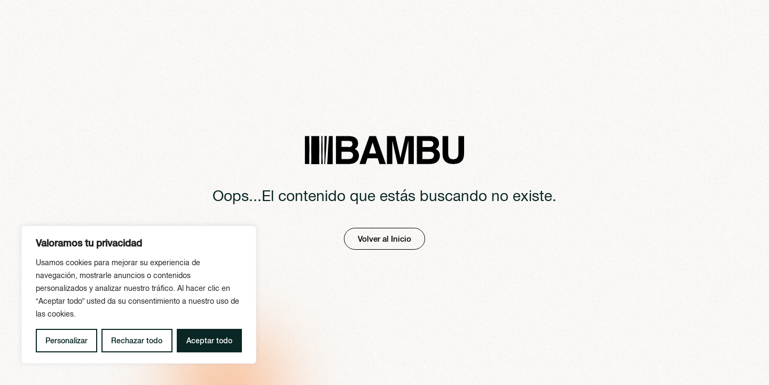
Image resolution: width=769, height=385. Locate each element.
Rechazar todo (136, 340)
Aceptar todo (209, 340)
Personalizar (66, 340)
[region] (138, 295)
